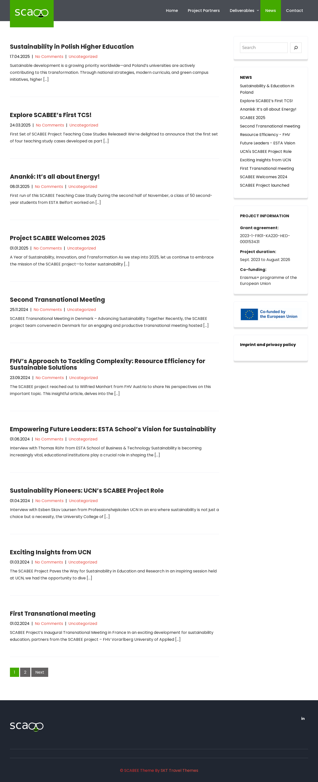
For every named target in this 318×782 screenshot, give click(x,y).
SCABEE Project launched (264, 185)
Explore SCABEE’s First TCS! (51, 115)
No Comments (49, 56)
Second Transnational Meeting (57, 300)
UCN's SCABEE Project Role (266, 151)
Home (172, 10)
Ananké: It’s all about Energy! (55, 177)
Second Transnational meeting (270, 126)
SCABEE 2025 (252, 118)
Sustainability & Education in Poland (267, 89)
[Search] (296, 48)
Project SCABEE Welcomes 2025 (57, 238)
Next (39, 672)
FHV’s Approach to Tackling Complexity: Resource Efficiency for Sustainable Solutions (107, 364)
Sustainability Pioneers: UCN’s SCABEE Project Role (87, 490)
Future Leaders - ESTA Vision (267, 143)
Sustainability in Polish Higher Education (72, 47)
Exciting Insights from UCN (50, 552)
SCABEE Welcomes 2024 (263, 177)
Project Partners (204, 10)
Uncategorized (83, 56)
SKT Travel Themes (179, 770)
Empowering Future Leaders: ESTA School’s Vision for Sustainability (113, 429)
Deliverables (242, 10)
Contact (294, 10)
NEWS (246, 77)
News (270, 10)
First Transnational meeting (53, 613)
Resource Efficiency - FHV (265, 134)
